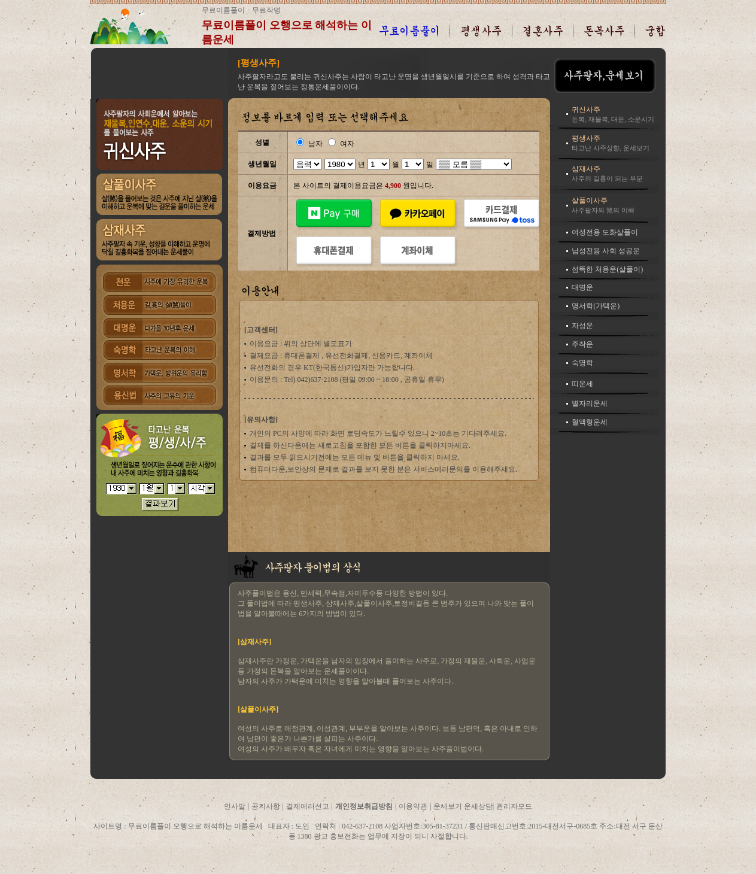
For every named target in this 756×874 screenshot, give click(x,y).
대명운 (582, 287)
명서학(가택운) (596, 306)
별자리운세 (590, 403)
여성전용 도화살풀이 (605, 232)
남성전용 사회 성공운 (606, 251)
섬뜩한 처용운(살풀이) (607, 269)
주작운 (582, 344)
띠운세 (582, 384)
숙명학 (582, 363)
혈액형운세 (590, 422)
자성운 (582, 325)
